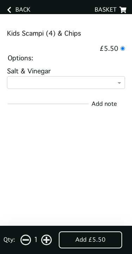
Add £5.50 (90, 239)
